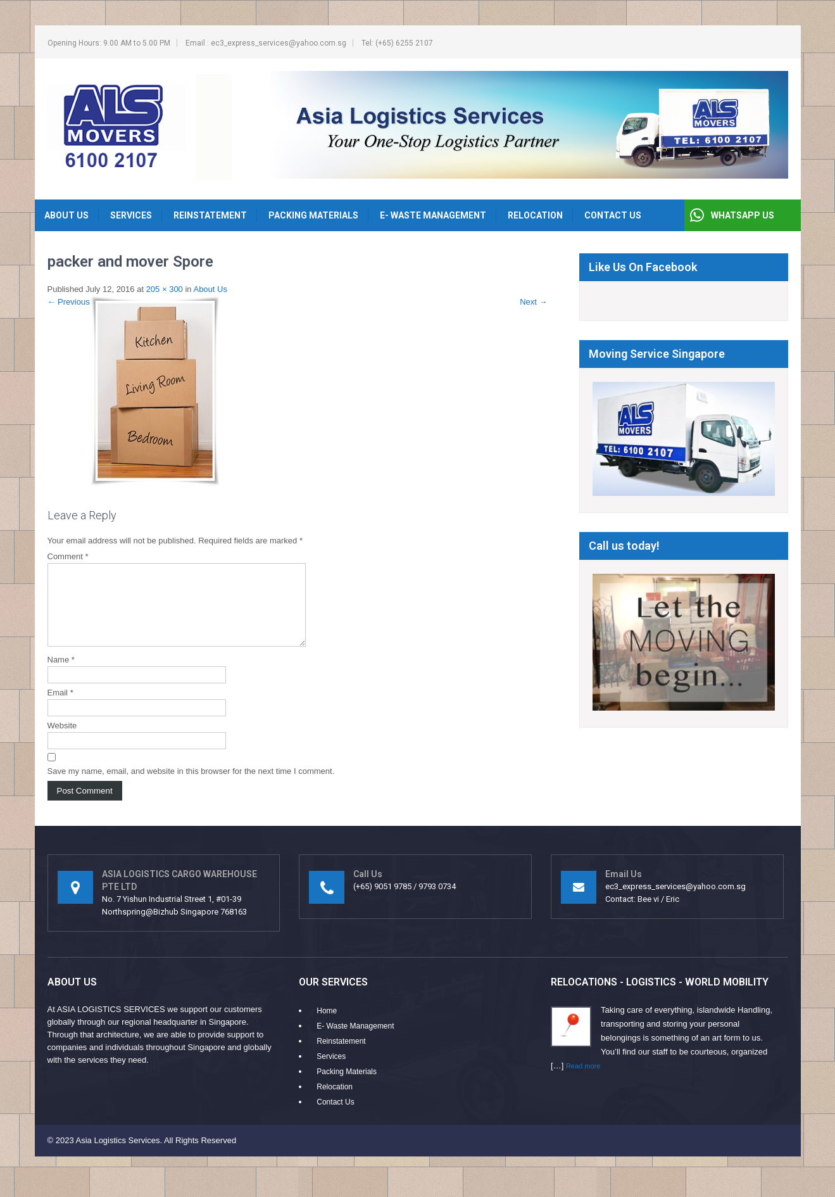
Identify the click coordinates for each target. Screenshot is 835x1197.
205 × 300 (164, 289)
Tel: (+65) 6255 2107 (397, 43)
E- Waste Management (433, 215)
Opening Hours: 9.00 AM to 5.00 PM (108, 43)
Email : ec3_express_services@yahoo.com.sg (265, 43)
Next (533, 302)
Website (62, 740)
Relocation (535, 215)
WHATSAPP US (742, 215)
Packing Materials (313, 215)
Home (327, 1026)
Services (131, 215)
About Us (66, 215)
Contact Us (612, 215)
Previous (68, 302)
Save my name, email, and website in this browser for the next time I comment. (191, 786)
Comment (68, 556)
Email (60, 707)
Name (61, 675)
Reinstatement (210, 215)
